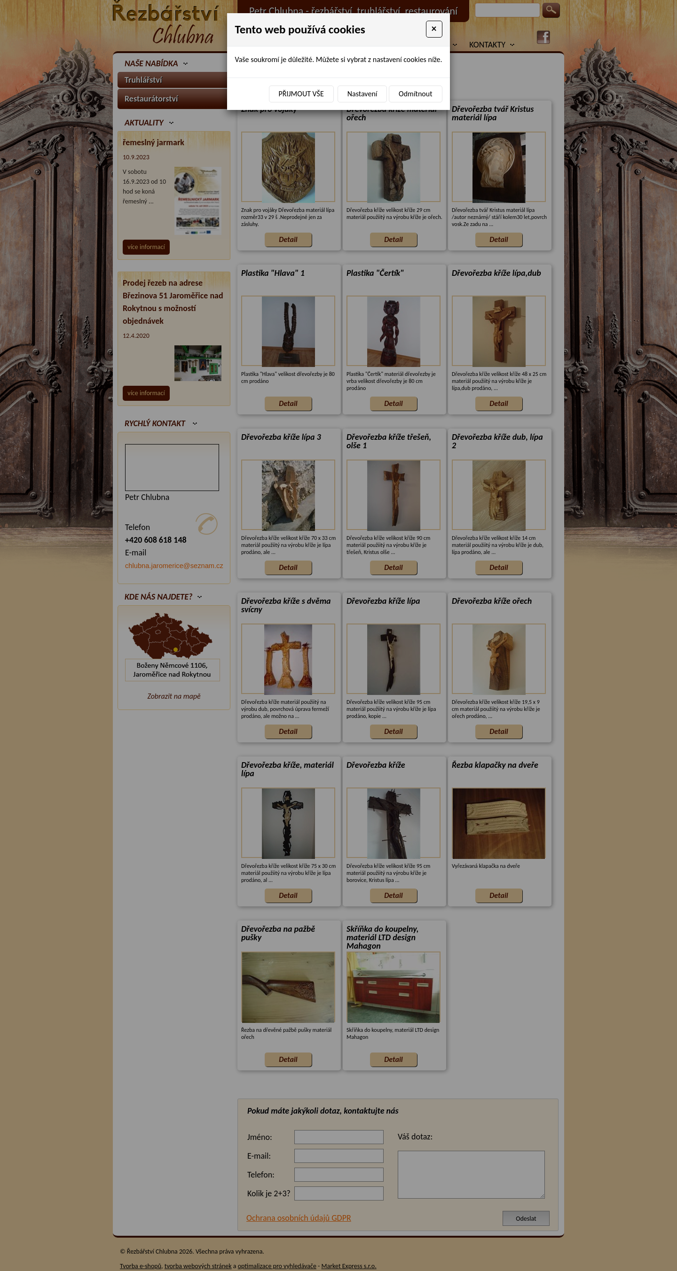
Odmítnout (415, 93)
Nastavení (362, 93)
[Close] (434, 29)
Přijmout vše (301, 93)
